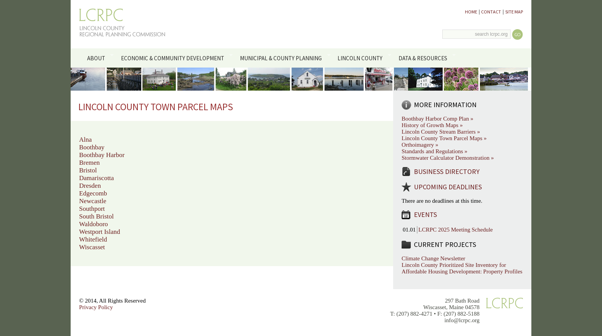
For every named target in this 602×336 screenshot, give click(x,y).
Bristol (88, 170)
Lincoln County (363, 57)
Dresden (90, 185)
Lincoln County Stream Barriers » (441, 132)
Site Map (514, 12)
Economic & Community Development (175, 57)
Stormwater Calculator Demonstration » (448, 158)
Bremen (89, 162)
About (99, 57)
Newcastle (92, 201)
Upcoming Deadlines (448, 186)
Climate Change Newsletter (433, 258)
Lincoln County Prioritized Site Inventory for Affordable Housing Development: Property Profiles (462, 268)
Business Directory (447, 171)
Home (471, 12)
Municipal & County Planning (284, 57)
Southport (92, 208)
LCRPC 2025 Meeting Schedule (455, 230)
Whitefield (93, 239)
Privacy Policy (96, 307)
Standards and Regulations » (434, 151)
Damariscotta (96, 178)
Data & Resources (425, 57)
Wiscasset (92, 247)
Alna (85, 139)
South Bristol (96, 216)
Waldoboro (93, 224)
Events (425, 214)
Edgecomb (93, 193)
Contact (491, 12)
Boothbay (91, 147)
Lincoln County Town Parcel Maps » (444, 138)
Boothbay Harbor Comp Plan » (437, 119)
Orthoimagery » (420, 145)
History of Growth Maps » (432, 125)
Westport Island (99, 231)
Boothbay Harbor (102, 155)
